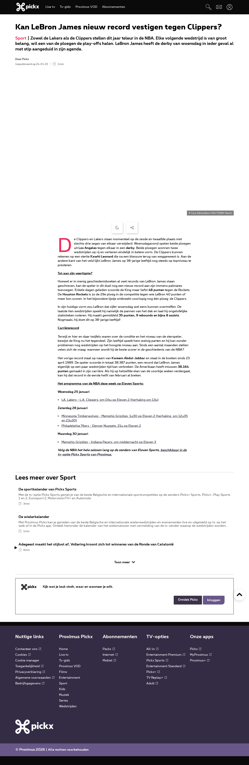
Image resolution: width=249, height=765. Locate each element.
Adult (152, 692)
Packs (109, 657)
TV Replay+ (156, 686)
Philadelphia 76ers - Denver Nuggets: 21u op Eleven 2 (101, 425)
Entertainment (69, 686)
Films (63, 680)
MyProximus (201, 663)
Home (63, 657)
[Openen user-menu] (229, 7)
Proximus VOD (69, 675)
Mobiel (109, 669)
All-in (152, 657)
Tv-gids (64, 669)
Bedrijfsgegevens (29, 692)
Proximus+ (199, 669)
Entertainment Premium (165, 663)
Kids (62, 697)
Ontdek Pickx (188, 608)
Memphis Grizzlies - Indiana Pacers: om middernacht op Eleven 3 (109, 442)
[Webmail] (219, 7)
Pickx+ (153, 680)
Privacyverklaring (30, 680)
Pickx (195, 657)
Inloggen (213, 608)
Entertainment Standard (165, 675)
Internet (110, 663)
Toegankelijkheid (29, 675)
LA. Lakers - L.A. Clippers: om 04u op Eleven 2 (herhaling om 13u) (110, 399)
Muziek (64, 703)
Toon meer (124, 571)
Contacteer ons (28, 657)
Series (63, 709)
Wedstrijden (68, 715)
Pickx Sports (157, 669)
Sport (20, 38)
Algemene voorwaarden (34, 686)
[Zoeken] (208, 7)
